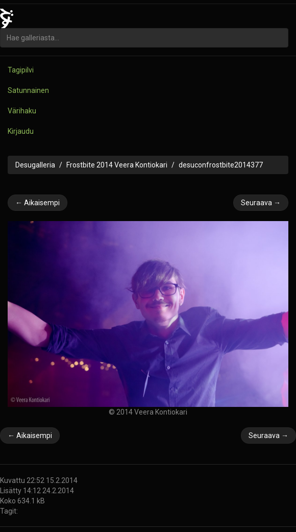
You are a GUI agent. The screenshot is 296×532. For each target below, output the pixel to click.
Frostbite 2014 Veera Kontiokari (116, 165)
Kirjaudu (21, 131)
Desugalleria (35, 165)
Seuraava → (261, 203)
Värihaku (22, 111)
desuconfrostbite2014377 (221, 165)
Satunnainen (28, 90)
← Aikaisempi (37, 203)
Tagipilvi (21, 70)
